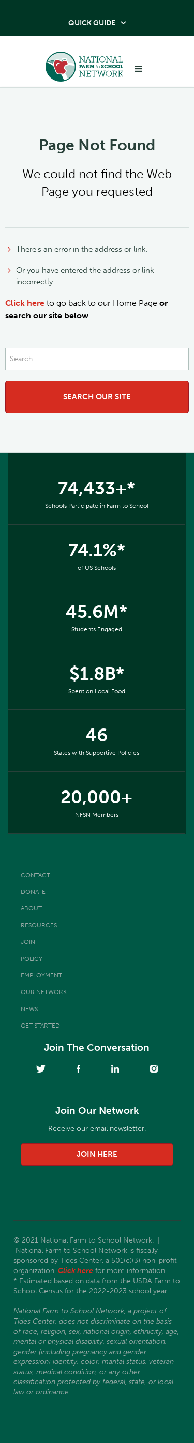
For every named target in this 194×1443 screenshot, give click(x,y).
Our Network (44, 992)
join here (97, 1154)
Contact (35, 875)
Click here (24, 303)
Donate (33, 891)
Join (28, 941)
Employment (41, 975)
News (29, 1009)
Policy (31, 959)
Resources (39, 925)
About (31, 908)
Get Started (40, 1025)
